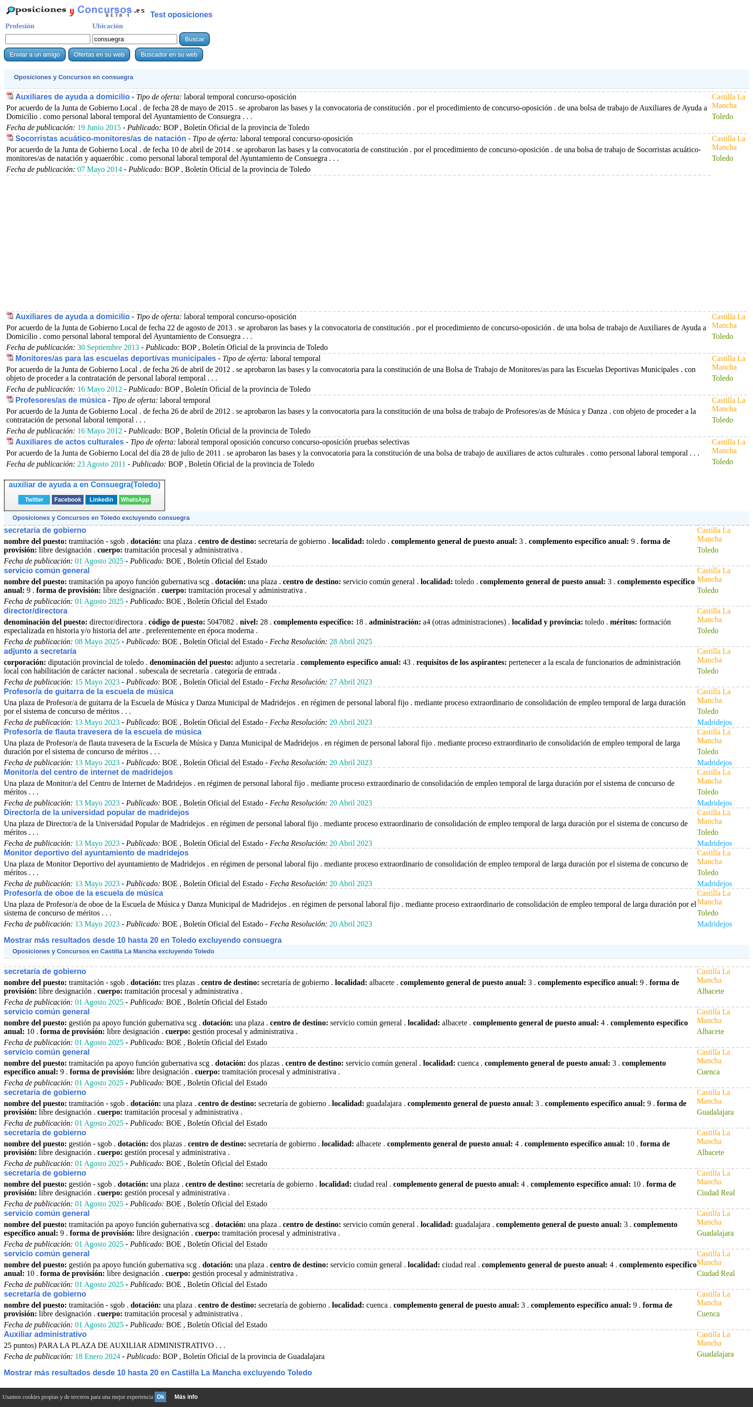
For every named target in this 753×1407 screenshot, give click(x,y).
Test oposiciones (181, 15)
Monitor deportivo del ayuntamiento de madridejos (96, 853)
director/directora (35, 611)
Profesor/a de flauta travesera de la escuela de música (103, 732)
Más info (186, 1397)
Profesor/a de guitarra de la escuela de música (88, 691)
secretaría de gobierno (45, 530)
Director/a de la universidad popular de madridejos (96, 812)
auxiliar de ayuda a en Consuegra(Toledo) (84, 485)
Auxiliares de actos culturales (69, 442)
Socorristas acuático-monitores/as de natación (100, 138)
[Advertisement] (294, 243)
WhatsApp (135, 499)
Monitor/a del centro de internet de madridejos (88, 772)
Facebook (67, 499)
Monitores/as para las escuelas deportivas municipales (115, 358)
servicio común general (47, 570)
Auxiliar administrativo (45, 1334)
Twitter (34, 499)
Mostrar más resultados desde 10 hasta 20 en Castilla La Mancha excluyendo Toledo (158, 1373)
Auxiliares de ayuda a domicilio (72, 97)
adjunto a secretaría (40, 651)
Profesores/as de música (60, 400)
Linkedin (101, 499)
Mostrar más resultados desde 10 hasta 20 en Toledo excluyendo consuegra (143, 940)
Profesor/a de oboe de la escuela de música (83, 893)
